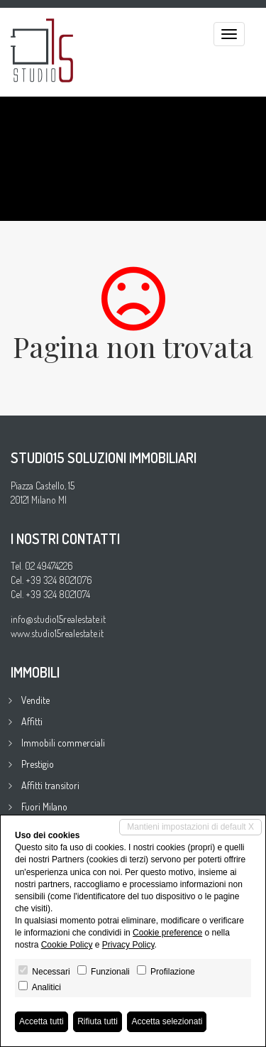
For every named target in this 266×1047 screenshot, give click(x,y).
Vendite (35, 700)
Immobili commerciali (63, 743)
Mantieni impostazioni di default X (190, 827)
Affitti (32, 721)
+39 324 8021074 (58, 594)
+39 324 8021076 (59, 580)
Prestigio (37, 764)
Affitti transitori (50, 785)
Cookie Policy (67, 945)
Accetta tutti (41, 1021)
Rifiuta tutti (97, 1021)
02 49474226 (49, 566)
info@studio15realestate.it (58, 619)
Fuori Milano (44, 807)
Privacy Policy (128, 945)
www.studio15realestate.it (57, 633)
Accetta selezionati (166, 1021)
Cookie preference (167, 933)
